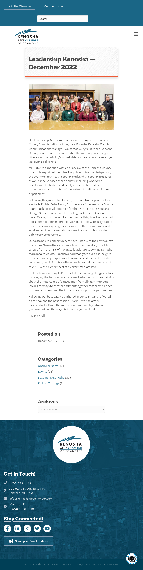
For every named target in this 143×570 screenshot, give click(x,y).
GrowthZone (112, 564)
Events (42, 371)
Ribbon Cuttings (48, 383)
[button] (19, 6)
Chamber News (48, 365)
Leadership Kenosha (51, 377)
